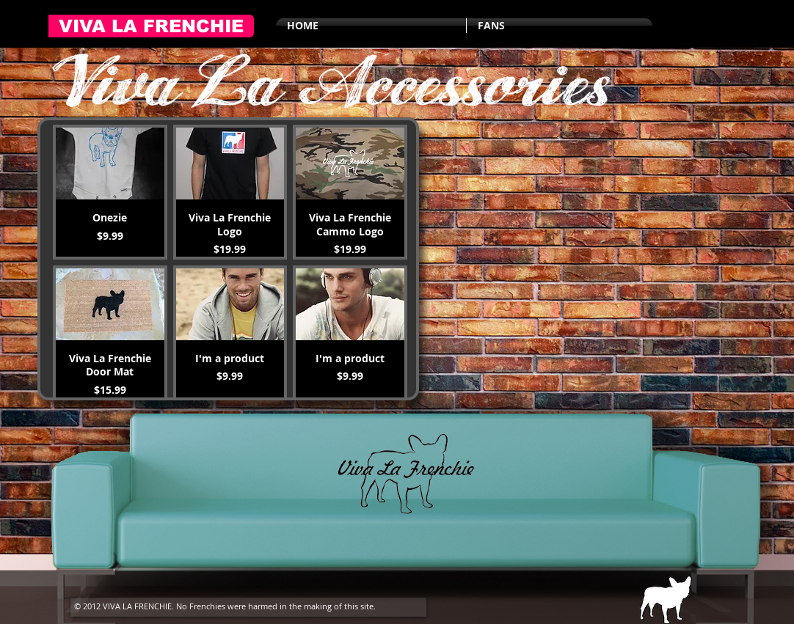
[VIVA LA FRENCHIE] (151, 26)
